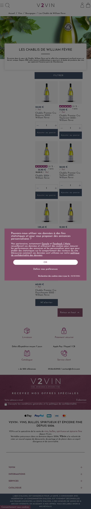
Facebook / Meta (61, 244)
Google (45, 244)
